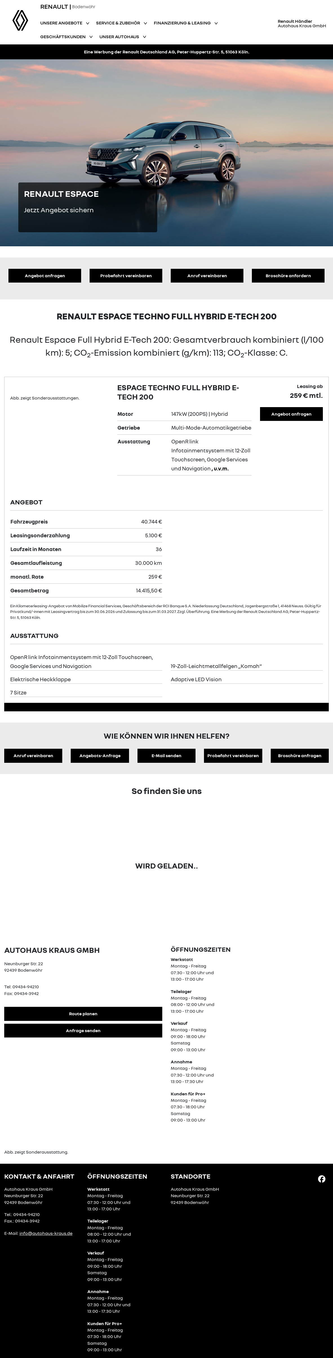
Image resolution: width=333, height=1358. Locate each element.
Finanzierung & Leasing (183, 23)
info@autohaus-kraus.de (45, 1233)
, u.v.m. (220, 468)
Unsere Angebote (61, 23)
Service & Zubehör (118, 23)
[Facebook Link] (322, 1178)
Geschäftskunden (63, 36)
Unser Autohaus (119, 36)
